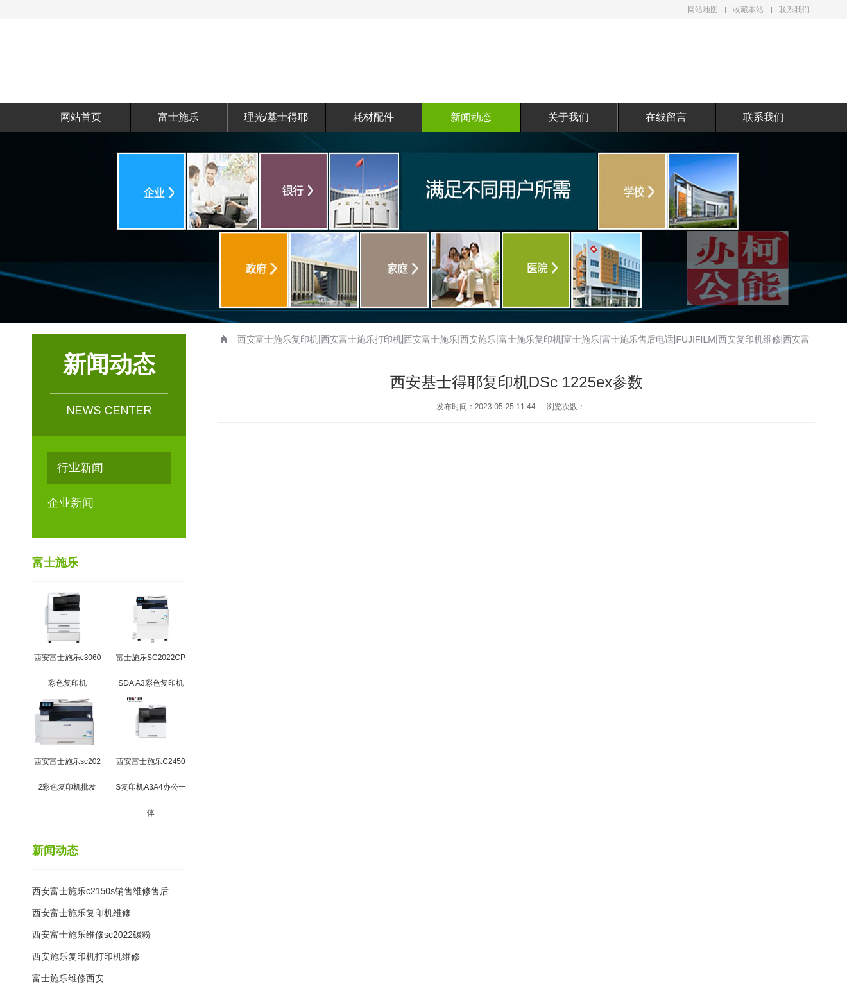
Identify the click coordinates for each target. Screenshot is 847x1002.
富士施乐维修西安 (68, 978)
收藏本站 (748, 9)
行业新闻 (80, 467)
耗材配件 (373, 117)
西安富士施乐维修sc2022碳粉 (91, 935)
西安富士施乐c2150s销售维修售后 (100, 891)
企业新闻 (70, 503)
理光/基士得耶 (276, 117)
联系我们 (794, 9)
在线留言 (666, 117)
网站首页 (80, 117)
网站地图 (702, 9)
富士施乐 (178, 117)
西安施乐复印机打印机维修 (86, 956)
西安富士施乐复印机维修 (81, 913)
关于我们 (568, 117)
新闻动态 (471, 117)
